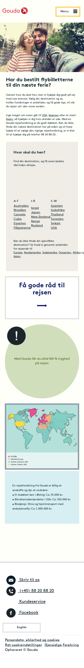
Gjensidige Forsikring (62, 645)
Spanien (53, 115)
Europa (18, 252)
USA (44, 115)
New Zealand (40, 217)
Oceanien (65, 252)
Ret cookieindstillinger (23, 645)
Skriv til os (23, 580)
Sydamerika (49, 252)
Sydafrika (58, 210)
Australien (21, 206)
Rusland (37, 225)
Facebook (22, 612)
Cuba (18, 219)
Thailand (57, 214)
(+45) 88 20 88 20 (30, 591)
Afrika (77, 252)
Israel (35, 208)
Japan (35, 212)
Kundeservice (26, 601)
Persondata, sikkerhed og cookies (32, 640)
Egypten (20, 223)
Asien (9, 119)
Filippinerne (22, 228)
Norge (35, 221)
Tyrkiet (55, 223)
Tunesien (57, 219)
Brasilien (20, 210)
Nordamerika (32, 252)
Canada (19, 214)
